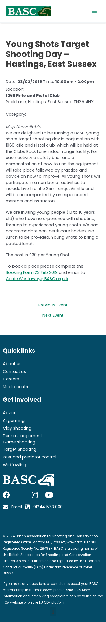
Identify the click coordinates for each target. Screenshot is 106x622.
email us (73, 590)
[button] (53, 611)
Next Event (53, 315)
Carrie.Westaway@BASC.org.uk (37, 279)
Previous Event (53, 305)
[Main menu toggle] (94, 11)
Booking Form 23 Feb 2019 (32, 272)
